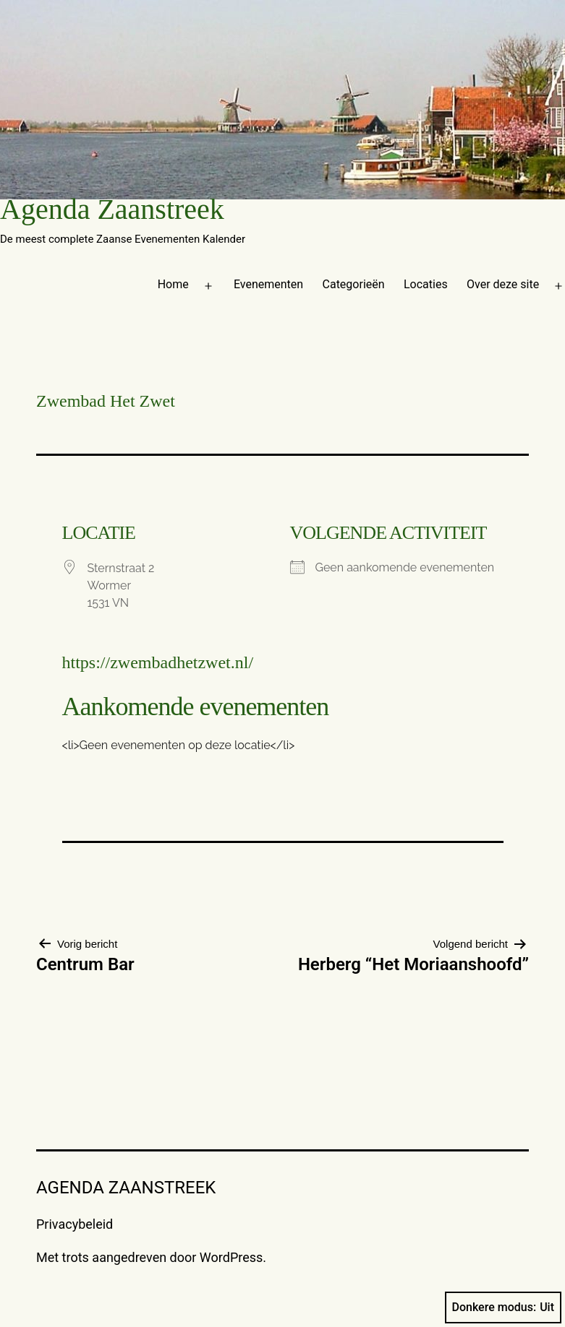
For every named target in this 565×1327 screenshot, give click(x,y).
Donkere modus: (503, 1307)
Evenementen (268, 284)
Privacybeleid (74, 1224)
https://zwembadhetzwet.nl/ (158, 662)
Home (173, 284)
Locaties (426, 284)
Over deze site (503, 284)
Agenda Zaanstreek (112, 209)
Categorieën (354, 284)
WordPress (231, 1257)
